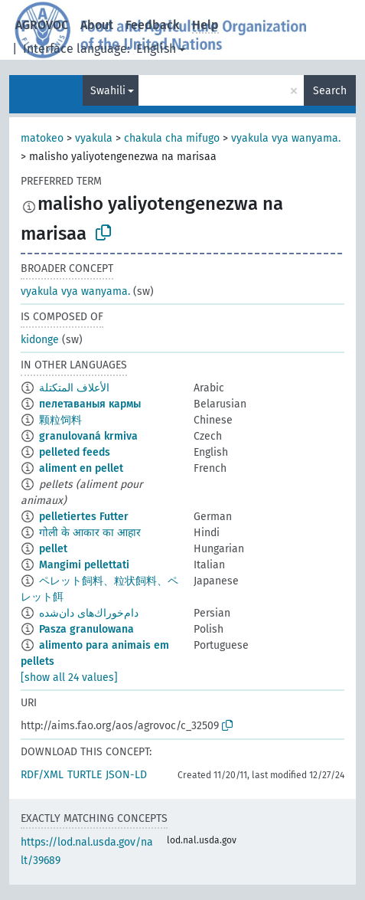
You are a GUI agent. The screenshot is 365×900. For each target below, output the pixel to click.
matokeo (42, 138)
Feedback (152, 25)
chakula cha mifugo (172, 138)
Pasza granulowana (86, 629)
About (96, 25)
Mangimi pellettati (84, 564)
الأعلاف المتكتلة (74, 387)
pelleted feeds (74, 452)
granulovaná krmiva (88, 436)
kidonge (40, 339)
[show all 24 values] (69, 677)
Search (330, 90)
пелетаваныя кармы (90, 404)
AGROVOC (41, 25)
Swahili (107, 90)
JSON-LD (126, 774)
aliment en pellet (81, 468)
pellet (53, 548)
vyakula (93, 138)
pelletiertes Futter (84, 516)
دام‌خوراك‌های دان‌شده (89, 613)
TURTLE (84, 774)
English (156, 48)
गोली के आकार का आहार (90, 532)
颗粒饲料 (60, 420)
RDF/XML (42, 774)
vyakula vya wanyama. (286, 138)
